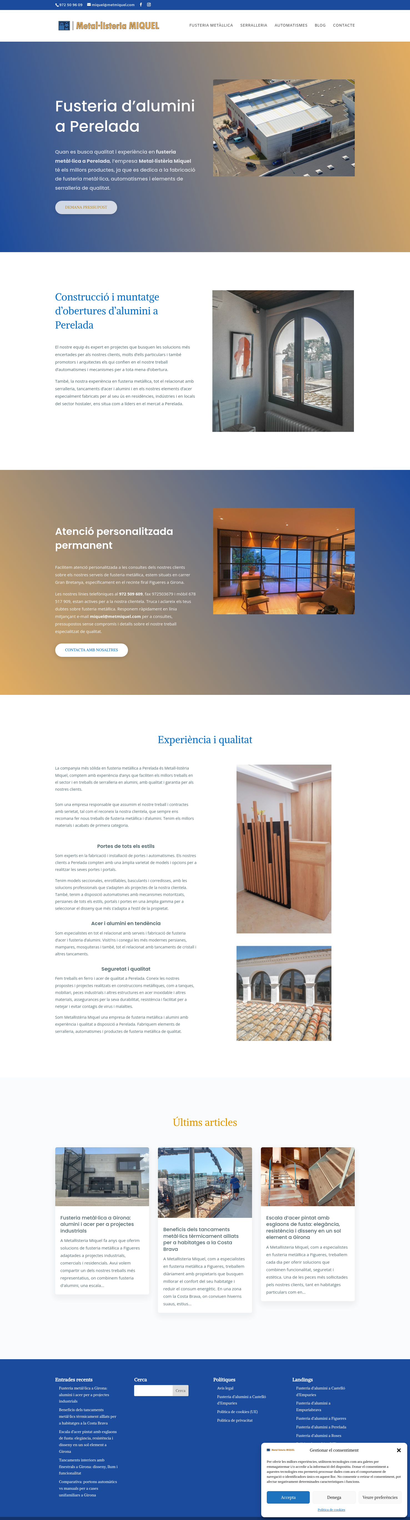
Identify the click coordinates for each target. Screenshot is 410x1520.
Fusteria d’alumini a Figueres (321, 1418)
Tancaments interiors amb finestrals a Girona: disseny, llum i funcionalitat (88, 1467)
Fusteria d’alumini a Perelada (321, 1426)
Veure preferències (380, 1497)
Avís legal (225, 1388)
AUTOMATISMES (291, 26)
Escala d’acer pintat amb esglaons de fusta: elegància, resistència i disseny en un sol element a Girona (303, 1227)
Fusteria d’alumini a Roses (318, 1435)
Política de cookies (331, 1510)
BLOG (320, 26)
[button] (399, 1450)
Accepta (288, 1497)
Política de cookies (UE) (237, 1411)
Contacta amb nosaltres (91, 649)
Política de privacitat (235, 1420)
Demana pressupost (86, 207)
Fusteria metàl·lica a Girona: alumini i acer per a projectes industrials (97, 1224)
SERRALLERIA (253, 26)
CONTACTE (344, 26)
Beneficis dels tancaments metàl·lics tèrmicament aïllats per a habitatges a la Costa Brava (200, 1239)
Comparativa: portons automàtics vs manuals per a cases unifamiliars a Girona (88, 1488)
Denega (334, 1497)
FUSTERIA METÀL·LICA (211, 26)
